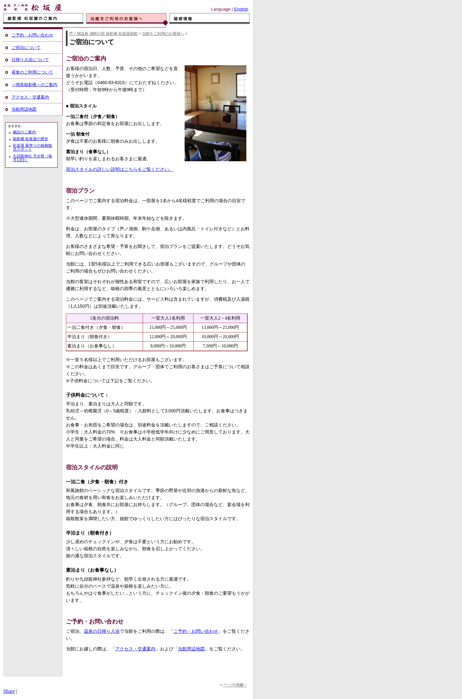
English (241, 9)
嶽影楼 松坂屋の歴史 (30, 139)
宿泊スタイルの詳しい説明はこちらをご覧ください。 (119, 169)
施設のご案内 (24, 132)
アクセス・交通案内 (135, 649)
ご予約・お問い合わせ (195, 631)
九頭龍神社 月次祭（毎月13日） (32, 158)
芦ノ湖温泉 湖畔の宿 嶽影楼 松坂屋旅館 (103, 33)
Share (9, 691)
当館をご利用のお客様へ (163, 33)
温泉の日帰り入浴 (102, 631)
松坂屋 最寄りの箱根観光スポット (32, 147)
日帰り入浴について (30, 59)
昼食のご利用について (32, 72)
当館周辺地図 (191, 649)
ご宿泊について (26, 47)
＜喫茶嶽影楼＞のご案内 (34, 84)
